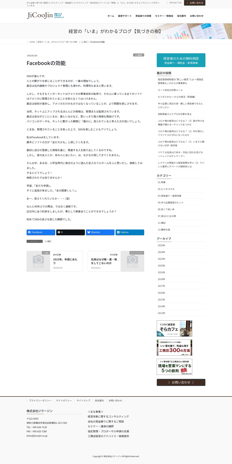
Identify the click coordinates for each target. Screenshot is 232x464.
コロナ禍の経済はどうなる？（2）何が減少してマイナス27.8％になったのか (181, 133)
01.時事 (161, 182)
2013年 (161, 313)
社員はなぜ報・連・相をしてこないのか (104, 261)
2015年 (161, 299)
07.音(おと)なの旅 (167, 216)
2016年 (161, 292)
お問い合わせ (194, 2)
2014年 (161, 306)
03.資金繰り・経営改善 (169, 195)
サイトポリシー (64, 400)
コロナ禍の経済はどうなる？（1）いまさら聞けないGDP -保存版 (181, 143)
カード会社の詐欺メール (170, 90)
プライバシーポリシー (40, 400)
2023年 (161, 258)
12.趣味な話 (164, 229)
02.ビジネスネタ (166, 189)
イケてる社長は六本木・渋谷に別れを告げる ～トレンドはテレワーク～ (181, 154)
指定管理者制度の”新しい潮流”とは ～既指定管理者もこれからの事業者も (180, 81)
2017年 (161, 285)
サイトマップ (83, 400)
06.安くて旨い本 (166, 209)
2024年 (161, 252)
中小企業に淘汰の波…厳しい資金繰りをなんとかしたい (180, 105)
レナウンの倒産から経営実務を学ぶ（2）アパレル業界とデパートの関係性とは (181, 164)
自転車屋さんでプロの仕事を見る (175, 114)
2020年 (161, 265)
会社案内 (99, 400)
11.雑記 (138, 54)
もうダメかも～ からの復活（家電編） (177, 96)
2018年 (161, 279)
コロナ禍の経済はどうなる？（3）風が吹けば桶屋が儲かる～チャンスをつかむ (181, 122)
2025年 (161, 245)
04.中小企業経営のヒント (171, 202)
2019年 (161, 272)
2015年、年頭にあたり (65, 261)
